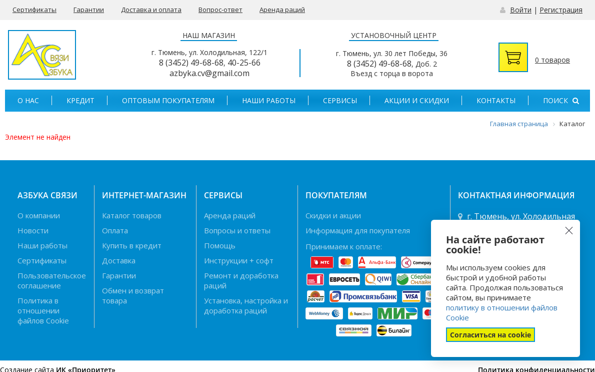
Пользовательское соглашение (52, 280)
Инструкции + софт (239, 260)
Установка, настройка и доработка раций (246, 305)
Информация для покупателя (358, 230)
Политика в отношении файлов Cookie (43, 310)
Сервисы (340, 100)
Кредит (80, 100)
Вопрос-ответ (220, 9)
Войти (521, 10)
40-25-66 (244, 62)
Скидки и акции (333, 215)
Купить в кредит (132, 245)
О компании (39, 215)
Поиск (561, 100)
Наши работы (269, 100)
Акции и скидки (416, 100)
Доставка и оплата (151, 9)
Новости (33, 230)
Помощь (220, 245)
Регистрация (561, 10)
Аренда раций (282, 9)
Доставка (119, 260)
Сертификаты (34, 9)
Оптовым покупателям (168, 100)
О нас (28, 100)
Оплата (115, 230)
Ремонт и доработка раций (241, 280)
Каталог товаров (132, 215)
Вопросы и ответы (237, 230)
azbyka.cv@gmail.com (210, 73)
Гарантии (89, 9)
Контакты (496, 100)
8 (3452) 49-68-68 (191, 62)
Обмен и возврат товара (133, 295)
